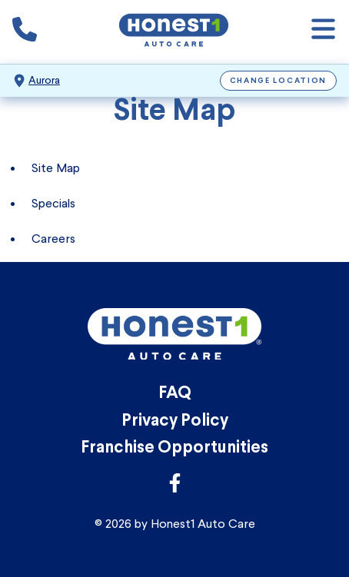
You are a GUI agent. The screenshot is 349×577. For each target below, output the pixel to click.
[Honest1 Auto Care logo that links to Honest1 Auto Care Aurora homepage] (173, 32)
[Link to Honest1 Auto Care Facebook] (174, 487)
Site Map (56, 168)
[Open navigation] (323, 31)
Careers (53, 238)
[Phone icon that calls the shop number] (24, 32)
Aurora (44, 80)
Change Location (278, 81)
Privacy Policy (174, 421)
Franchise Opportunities (174, 448)
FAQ (174, 394)
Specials (53, 203)
